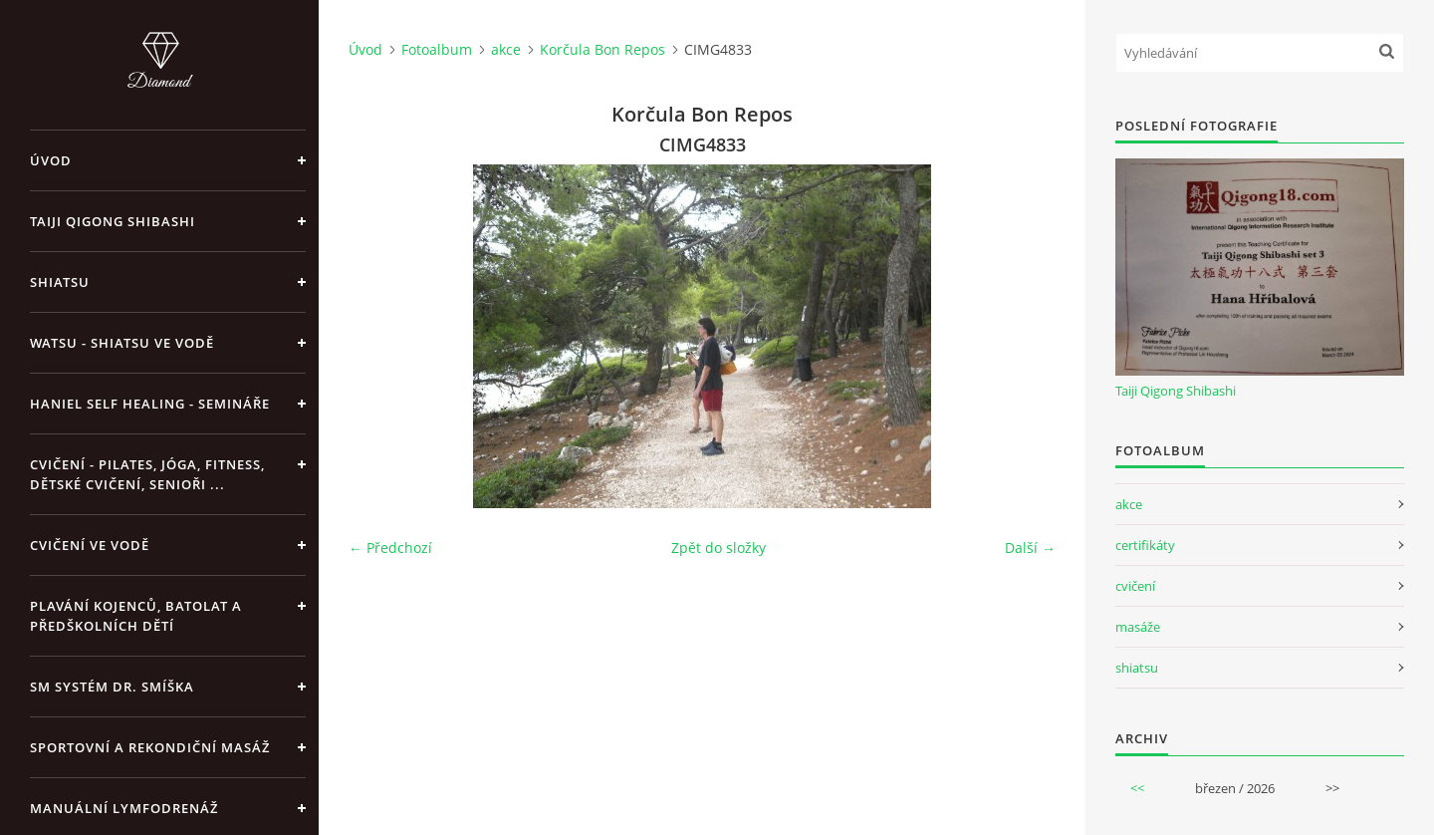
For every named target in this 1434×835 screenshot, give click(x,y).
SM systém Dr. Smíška (112, 687)
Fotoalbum (436, 49)
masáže (1137, 627)
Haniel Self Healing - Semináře (150, 404)
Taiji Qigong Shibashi (112, 221)
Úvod (51, 160)
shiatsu (1136, 668)
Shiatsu (60, 282)
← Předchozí (390, 547)
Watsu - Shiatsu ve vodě (122, 343)
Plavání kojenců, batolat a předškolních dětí (136, 616)
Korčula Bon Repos (602, 49)
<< (1137, 788)
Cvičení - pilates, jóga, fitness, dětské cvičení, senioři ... (147, 474)
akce (506, 49)
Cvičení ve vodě (89, 545)
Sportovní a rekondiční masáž (150, 747)
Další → (1030, 547)
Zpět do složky (718, 547)
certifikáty (1145, 545)
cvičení (1135, 586)
